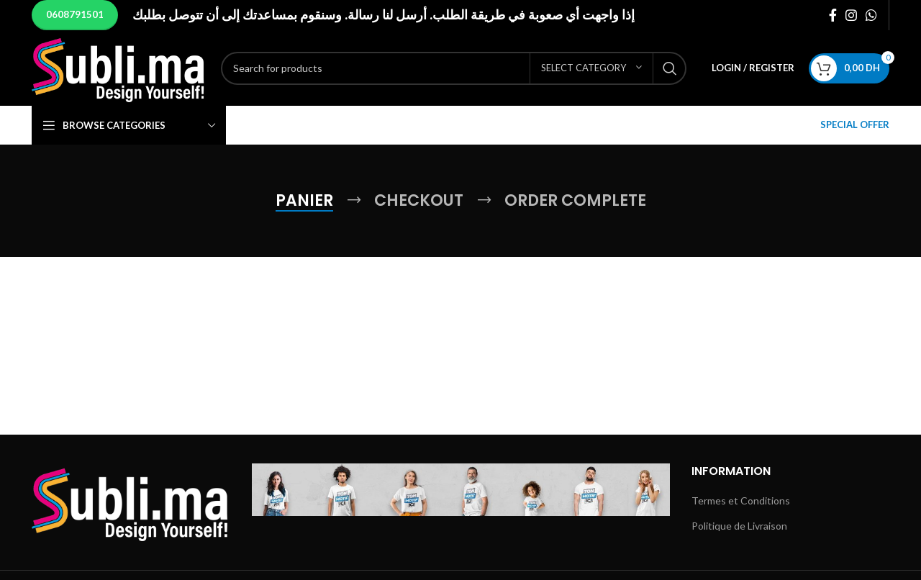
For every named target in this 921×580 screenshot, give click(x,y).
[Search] (453, 68)
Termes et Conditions (740, 500)
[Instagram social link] (851, 15)
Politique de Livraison (739, 526)
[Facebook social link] (833, 15)
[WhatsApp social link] (871, 15)
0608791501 (75, 14)
